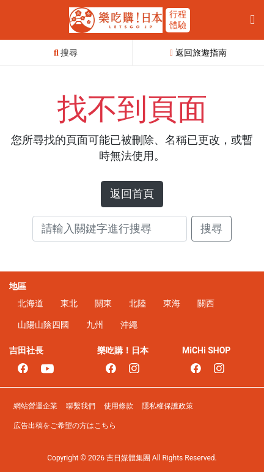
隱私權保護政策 (167, 406)
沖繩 (129, 325)
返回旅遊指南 (198, 52)
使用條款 (118, 406)
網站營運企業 (35, 406)
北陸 (137, 303)
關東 (103, 303)
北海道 (30, 303)
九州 (94, 325)
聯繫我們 (80, 406)
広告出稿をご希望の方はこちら (64, 425)
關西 (206, 303)
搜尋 (211, 229)
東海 (171, 303)
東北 (69, 303)
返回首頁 (132, 194)
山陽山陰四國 (43, 325)
